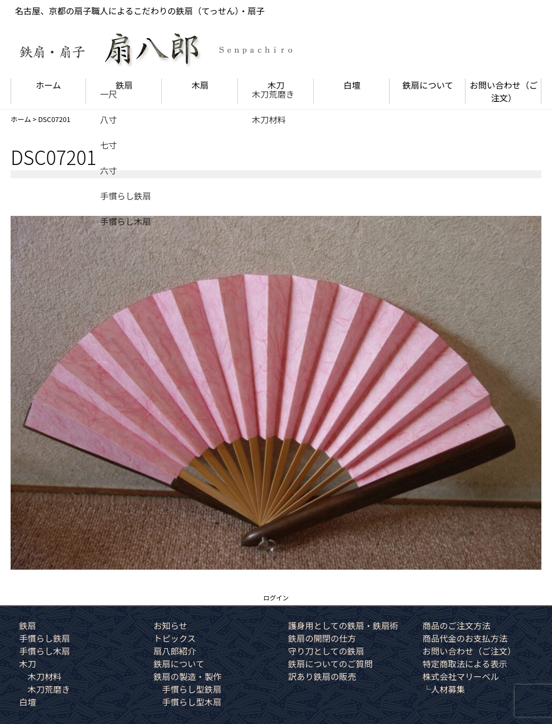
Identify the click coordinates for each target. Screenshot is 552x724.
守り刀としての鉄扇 (326, 650)
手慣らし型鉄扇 (191, 689)
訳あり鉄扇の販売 (322, 676)
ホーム (48, 84)
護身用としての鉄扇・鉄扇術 (343, 625)
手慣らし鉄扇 (44, 638)
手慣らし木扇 (44, 650)
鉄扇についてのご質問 (330, 663)
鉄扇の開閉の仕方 (322, 638)
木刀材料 (45, 676)
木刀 (276, 84)
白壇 (351, 84)
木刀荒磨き (49, 689)
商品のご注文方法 (456, 625)
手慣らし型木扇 (191, 701)
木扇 (200, 84)
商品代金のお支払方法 (464, 638)
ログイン (276, 597)
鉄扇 (124, 84)
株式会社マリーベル (460, 676)
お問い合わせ (504, 91)
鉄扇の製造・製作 (187, 676)
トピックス (174, 638)
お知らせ (170, 625)
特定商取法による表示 (464, 663)
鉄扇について (427, 84)
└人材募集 (443, 689)
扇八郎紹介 (174, 650)
